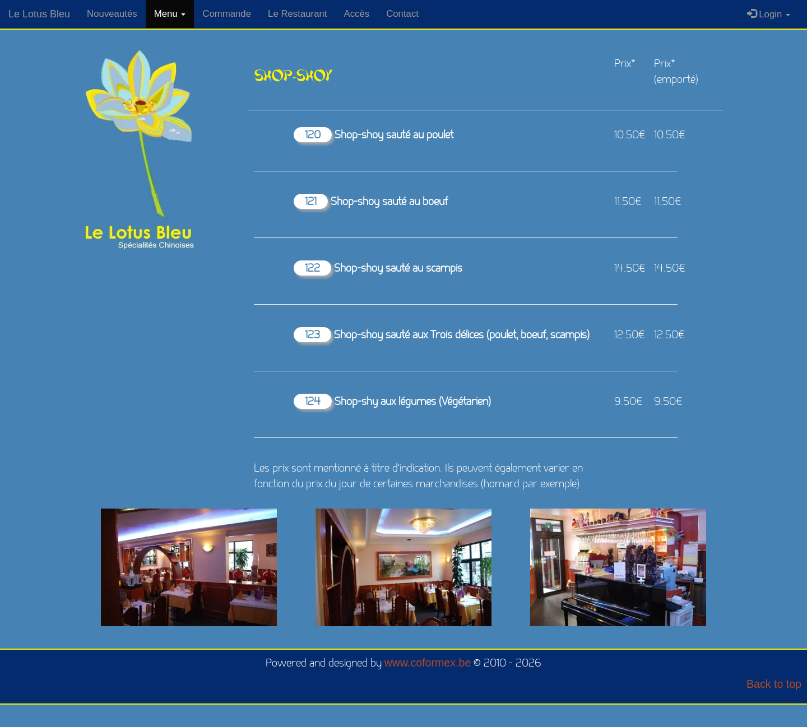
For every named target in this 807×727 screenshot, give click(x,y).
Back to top (773, 684)
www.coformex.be (427, 662)
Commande (226, 13)
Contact (402, 13)
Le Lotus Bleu (39, 14)
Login (768, 14)
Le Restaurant (297, 13)
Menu (170, 13)
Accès (356, 13)
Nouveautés (112, 13)
